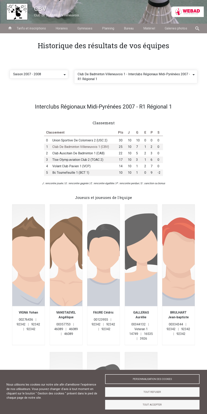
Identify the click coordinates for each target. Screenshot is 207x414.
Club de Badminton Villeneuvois (56, 15)
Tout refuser (152, 392)
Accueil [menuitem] (10, 28)
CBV (40, 8)
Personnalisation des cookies (152, 379)
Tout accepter (152, 404)
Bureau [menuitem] (129, 28)
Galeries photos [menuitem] (176, 28)
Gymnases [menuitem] (84, 28)
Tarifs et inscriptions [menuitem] (31, 28)
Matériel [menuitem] (149, 28)
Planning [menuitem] (108, 28)
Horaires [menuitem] (62, 28)
